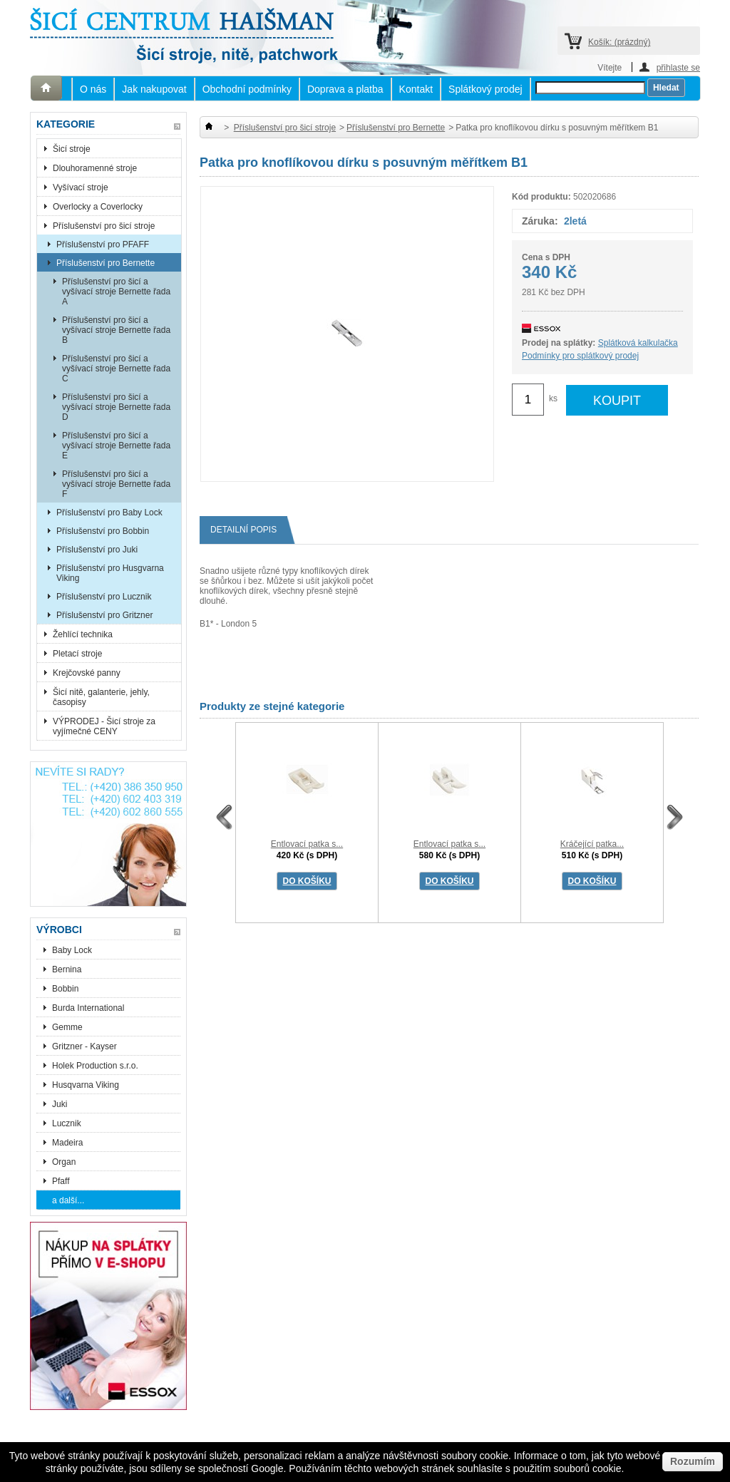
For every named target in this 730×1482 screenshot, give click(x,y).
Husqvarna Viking (85, 1085)
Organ (64, 1162)
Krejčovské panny (86, 673)
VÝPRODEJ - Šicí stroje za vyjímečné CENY (104, 726)
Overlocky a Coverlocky (98, 207)
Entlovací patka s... (307, 844)
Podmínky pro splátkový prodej (580, 356)
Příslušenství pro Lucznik (103, 597)
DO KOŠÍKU (306, 881)
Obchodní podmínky (247, 89)
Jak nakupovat (154, 89)
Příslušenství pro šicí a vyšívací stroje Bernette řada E (116, 445)
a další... (68, 1200)
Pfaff (60, 1181)
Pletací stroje (77, 654)
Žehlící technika (83, 634)
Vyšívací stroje (80, 187)
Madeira (67, 1143)
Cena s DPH (546, 257)
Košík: (619, 42)
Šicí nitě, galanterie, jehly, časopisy (101, 697)
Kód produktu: (541, 197)
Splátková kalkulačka (638, 343)
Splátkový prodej (485, 89)
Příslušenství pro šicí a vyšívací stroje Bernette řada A (116, 292)
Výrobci (59, 929)
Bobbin (65, 989)
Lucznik (66, 1123)
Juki (59, 1104)
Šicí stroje (72, 149)
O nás (93, 89)
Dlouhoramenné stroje (95, 168)
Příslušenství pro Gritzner (104, 615)
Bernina (66, 969)
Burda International (89, 1008)
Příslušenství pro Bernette (105, 263)
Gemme (67, 1027)
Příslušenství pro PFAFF (102, 244)
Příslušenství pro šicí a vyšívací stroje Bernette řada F (116, 484)
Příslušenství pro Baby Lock (109, 513)
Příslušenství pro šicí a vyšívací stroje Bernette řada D (116, 407)
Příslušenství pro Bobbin (102, 531)
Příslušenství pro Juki (97, 550)
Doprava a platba (345, 89)
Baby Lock (72, 950)
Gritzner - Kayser (84, 1046)
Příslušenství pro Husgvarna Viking (110, 573)
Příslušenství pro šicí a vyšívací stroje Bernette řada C (116, 369)
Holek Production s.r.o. (95, 1066)
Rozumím (692, 1461)
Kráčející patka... (592, 844)
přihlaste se (678, 67)
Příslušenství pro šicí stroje (104, 226)
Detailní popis (248, 530)
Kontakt (416, 89)
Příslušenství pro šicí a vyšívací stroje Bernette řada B (116, 330)
